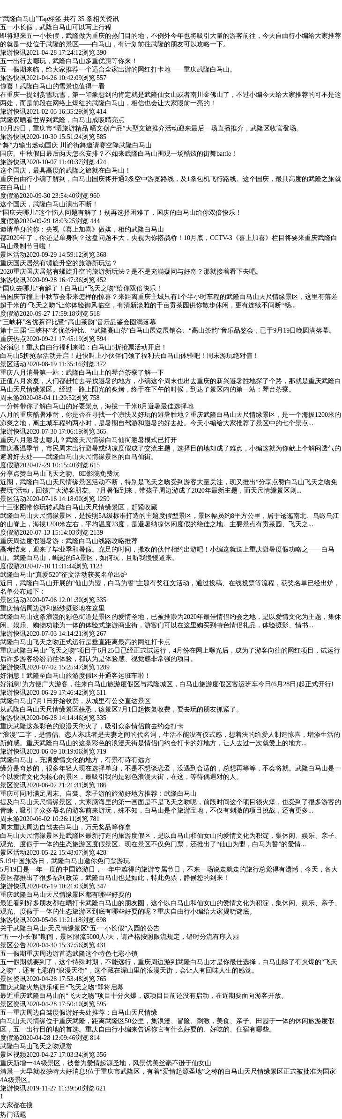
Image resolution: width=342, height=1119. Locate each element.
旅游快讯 (13, 52)
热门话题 (13, 1114)
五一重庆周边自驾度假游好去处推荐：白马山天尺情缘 (78, 1012)
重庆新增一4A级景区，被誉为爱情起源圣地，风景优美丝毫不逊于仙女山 (105, 1063)
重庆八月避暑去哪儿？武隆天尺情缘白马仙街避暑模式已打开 (88, 439)
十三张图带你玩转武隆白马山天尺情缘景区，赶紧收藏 (78, 507)
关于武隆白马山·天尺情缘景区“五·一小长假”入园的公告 (80, 928)
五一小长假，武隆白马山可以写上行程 (56, 27)
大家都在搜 (16, 1105)
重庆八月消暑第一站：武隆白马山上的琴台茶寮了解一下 (82, 372)
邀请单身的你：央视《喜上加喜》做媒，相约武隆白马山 (82, 229)
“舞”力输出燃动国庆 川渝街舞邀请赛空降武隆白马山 (76, 145)
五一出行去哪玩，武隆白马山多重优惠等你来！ (69, 61)
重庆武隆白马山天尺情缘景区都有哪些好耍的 (65, 894)
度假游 (10, 195)
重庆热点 (13, 338)
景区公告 (13, 945)
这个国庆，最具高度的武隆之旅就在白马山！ (65, 170)
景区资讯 (13, 785)
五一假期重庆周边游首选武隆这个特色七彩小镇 (69, 953)
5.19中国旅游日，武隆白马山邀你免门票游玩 (65, 861)
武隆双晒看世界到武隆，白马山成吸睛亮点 (62, 120)
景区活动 (13, 254)
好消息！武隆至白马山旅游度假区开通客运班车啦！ (75, 675)
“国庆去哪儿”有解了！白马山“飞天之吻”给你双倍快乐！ (81, 288)
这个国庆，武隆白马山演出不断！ (49, 204)
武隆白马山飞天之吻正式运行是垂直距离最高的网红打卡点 (85, 642)
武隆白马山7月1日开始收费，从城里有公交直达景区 (75, 701)
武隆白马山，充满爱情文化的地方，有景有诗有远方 (75, 759)
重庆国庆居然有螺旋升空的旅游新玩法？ (59, 263)
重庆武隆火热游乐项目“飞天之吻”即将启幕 (62, 987)
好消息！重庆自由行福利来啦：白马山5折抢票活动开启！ (83, 347)
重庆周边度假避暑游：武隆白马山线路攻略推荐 (69, 541)
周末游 (10, 397)
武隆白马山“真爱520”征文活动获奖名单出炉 (63, 574)
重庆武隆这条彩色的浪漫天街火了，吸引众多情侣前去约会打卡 (92, 726)
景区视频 (13, 1054)
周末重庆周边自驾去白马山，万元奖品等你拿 (65, 827)
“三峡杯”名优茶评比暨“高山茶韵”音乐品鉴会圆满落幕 (78, 322)
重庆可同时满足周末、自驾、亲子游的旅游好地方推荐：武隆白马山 (98, 793)
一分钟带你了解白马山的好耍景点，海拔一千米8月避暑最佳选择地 (96, 406)
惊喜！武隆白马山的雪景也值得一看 (52, 86)
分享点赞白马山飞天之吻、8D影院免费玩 (59, 473)
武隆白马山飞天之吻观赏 (36, 1046)
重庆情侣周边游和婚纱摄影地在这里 (52, 608)
